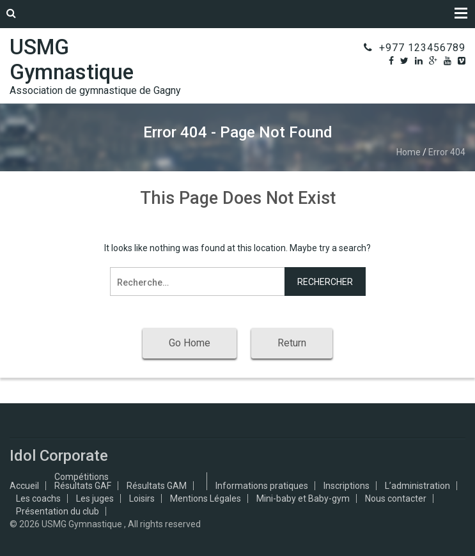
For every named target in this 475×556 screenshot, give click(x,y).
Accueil (24, 485)
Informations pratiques (261, 485)
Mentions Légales (205, 498)
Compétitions (81, 476)
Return (291, 343)
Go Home (189, 343)
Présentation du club (57, 511)
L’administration (417, 485)
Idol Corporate (59, 456)
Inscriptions (346, 485)
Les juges (95, 498)
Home (408, 152)
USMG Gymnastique (72, 59)
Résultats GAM (157, 485)
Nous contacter (395, 498)
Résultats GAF (82, 485)
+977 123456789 (422, 48)
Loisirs (142, 498)
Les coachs (38, 498)
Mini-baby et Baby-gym (303, 498)
